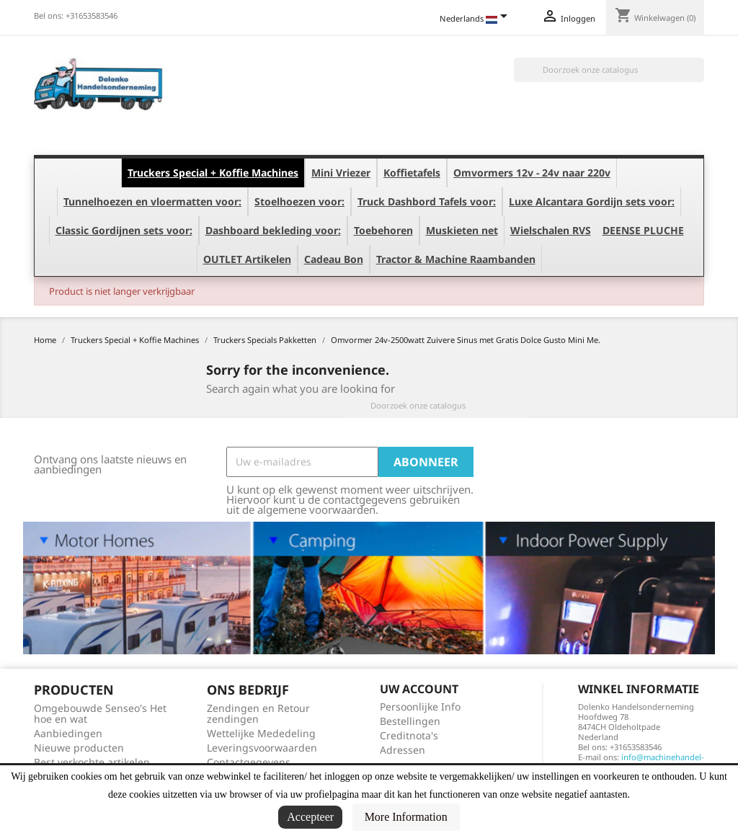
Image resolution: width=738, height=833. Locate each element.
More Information (406, 817)
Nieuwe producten (79, 747)
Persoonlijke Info (420, 706)
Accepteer (310, 817)
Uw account (419, 689)
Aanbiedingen (68, 733)
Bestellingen (410, 721)
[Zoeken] (609, 70)
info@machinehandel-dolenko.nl (641, 762)
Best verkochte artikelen (92, 762)
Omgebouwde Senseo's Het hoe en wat (100, 713)
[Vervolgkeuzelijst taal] (476, 19)
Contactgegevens (248, 762)
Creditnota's (409, 735)
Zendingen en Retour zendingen (258, 713)
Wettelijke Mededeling (261, 733)
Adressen (402, 750)
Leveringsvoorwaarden (262, 747)
